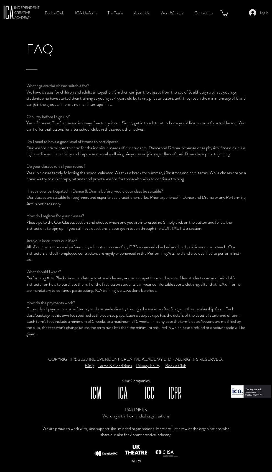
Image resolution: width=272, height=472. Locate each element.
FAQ (89, 365)
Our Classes (64, 222)
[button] (116, 13)
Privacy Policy (148, 365)
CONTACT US (174, 228)
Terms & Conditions (115, 365)
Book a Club (175, 365)
